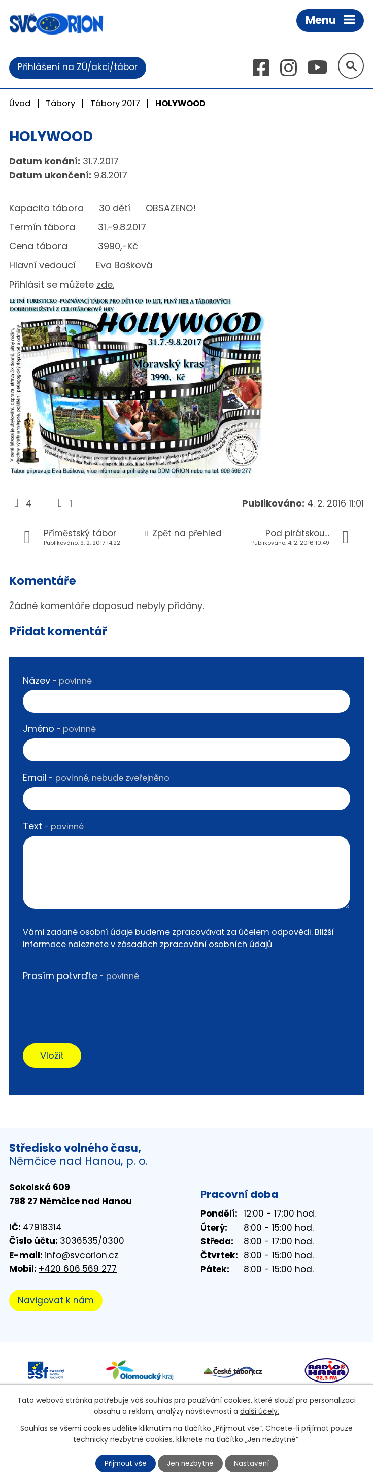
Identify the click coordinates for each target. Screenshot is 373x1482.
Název (57, 681)
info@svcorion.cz (81, 1256)
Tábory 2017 (115, 104)
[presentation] (100, 1006)
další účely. (259, 1411)
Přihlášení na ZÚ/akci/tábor (78, 67)
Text (53, 826)
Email (96, 777)
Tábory (60, 104)
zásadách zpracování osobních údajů (194, 945)
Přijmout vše (124, 1463)
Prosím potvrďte (81, 976)
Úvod (19, 104)
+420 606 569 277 (78, 1270)
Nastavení (252, 1463)
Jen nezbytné (190, 1463)
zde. (105, 285)
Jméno (59, 729)
